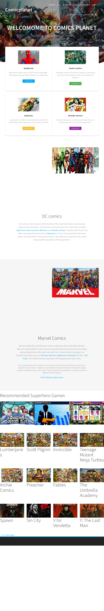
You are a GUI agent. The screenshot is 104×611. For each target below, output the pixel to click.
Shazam (52, 355)
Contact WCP (75, 14)
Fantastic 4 (72, 355)
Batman (43, 230)
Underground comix (85, 5)
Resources (91, 14)
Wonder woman (58, 230)
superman (20, 230)
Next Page (10, 535)
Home (52, 5)
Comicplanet (18, 9)
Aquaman (51, 233)
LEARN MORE (29, 81)
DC (59, 5)
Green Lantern (32, 230)
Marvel (67, 5)
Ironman (44, 355)
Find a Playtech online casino (52, 377)
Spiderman (62, 355)
